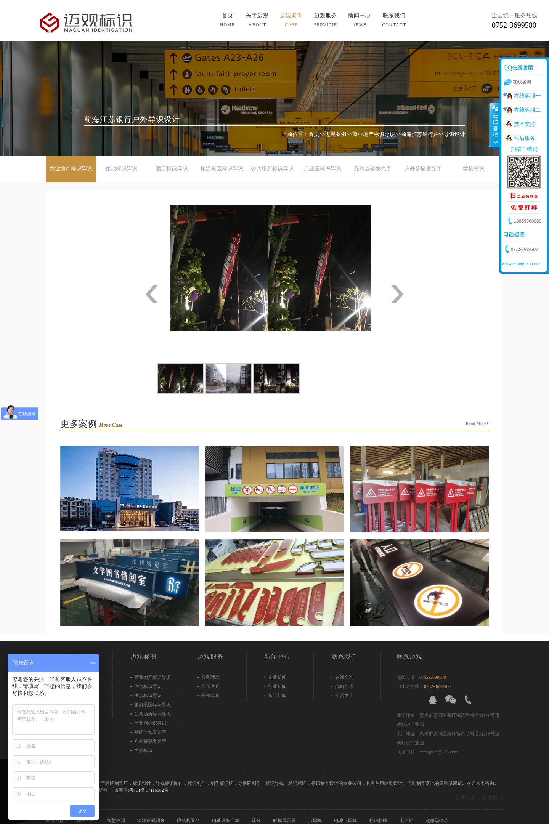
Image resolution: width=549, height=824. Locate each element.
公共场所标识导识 (272, 169)
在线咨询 (344, 677)
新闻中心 (359, 20)
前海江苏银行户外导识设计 (433, 134)
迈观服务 (325, 20)
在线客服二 (527, 110)
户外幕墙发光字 (423, 169)
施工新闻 (277, 695)
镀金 (257, 820)
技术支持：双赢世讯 (479, 797)
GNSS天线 (85, 820)
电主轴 (407, 820)
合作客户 (210, 686)
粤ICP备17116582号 (148, 790)
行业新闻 (277, 686)
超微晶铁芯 (437, 820)
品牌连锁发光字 (373, 169)
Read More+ (477, 423)
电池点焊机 (346, 820)
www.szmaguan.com (521, 263)
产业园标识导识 (322, 169)
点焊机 (315, 820)
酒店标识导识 (172, 169)
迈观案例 (291, 20)
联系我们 (394, 20)
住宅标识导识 (121, 169)
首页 (227, 20)
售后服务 (524, 138)
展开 (494, 125)
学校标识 (473, 169)
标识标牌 (378, 820)
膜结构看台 (189, 820)
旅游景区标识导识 (222, 169)
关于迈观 (257, 20)
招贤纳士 (344, 695)
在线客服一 (527, 96)
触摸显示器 (285, 820)
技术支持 (524, 124)
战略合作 (344, 686)
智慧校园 (116, 820)
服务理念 (210, 677)
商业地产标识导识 (373, 134)
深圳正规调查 (151, 820)
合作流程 (210, 695)
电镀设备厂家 (226, 820)
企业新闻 (277, 677)
